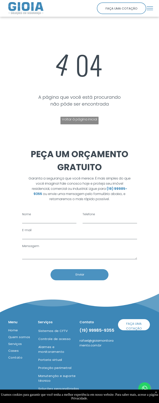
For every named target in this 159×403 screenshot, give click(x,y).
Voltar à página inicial (79, 119)
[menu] (150, 8)
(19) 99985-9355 (97, 330)
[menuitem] (23, 330)
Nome (26, 214)
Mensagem (30, 246)
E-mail (26, 230)
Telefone (89, 214)
